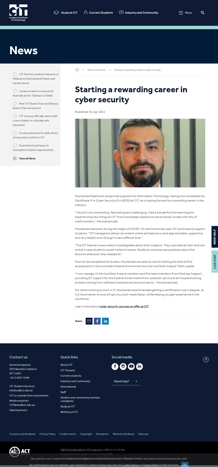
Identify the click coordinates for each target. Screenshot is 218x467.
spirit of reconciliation (78, 459)
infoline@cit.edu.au (21, 392)
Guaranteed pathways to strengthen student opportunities (35, 147)
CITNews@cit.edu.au (22, 406)
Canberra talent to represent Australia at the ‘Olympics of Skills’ (35, 93)
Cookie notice (67, 435)
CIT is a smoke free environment (28, 397)
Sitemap (143, 435)
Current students (70, 377)
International (68, 388)
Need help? (126, 383)
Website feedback (123, 435)
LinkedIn (110, 322)
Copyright (86, 435)
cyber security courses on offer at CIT (128, 308)
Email (94, 322)
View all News (26, 158)
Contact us (18, 359)
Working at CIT (69, 413)
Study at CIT (65, 12)
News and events (102, 69)
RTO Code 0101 (95, 451)
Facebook (102, 322)
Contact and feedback (22, 435)
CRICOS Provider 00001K (72, 451)
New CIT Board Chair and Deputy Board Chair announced (38, 105)
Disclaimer (102, 435)
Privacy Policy (48, 435)
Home (82, 69)
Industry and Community (138, 12)
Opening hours (18, 411)
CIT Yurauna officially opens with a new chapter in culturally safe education (37, 120)
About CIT (66, 366)
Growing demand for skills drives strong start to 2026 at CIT (38, 135)
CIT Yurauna (67, 372)
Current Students (98, 12)
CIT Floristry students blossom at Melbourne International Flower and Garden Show (38, 78)
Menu (185, 13)
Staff (63, 393)
